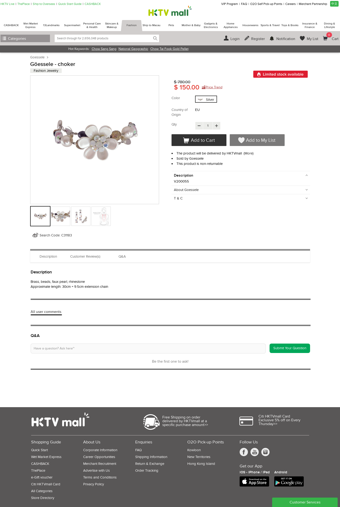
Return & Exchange (149, 464)
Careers (290, 4)
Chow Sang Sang (104, 49)
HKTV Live (7, 4)
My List (312, 39)
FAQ (244, 4)
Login (235, 39)
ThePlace (23, 4)
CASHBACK (93, 4)
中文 (334, 4)
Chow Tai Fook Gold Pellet (169, 49)
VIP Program (229, 4)
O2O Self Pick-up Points (266, 4)
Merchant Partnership (313, 4)
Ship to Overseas (44, 4)
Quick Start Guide (70, 4)
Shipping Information (151, 457)
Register (258, 39)
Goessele (37, 57)
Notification (285, 39)
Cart (332, 36)
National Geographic (133, 49)
